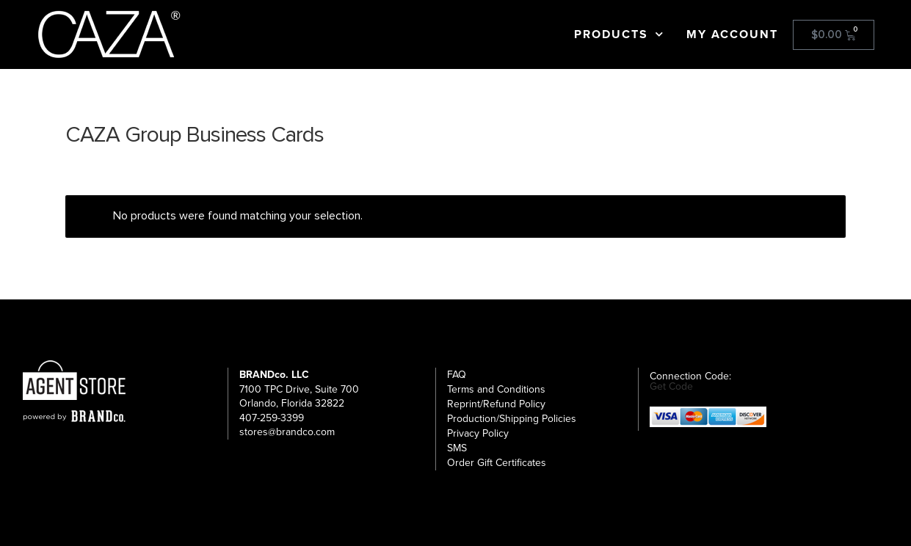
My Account (732, 34)
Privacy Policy (478, 433)
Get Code (671, 387)
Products (619, 34)
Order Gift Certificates (496, 462)
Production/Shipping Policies (511, 418)
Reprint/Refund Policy (496, 404)
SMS (457, 448)
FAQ (456, 374)
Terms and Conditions (496, 389)
